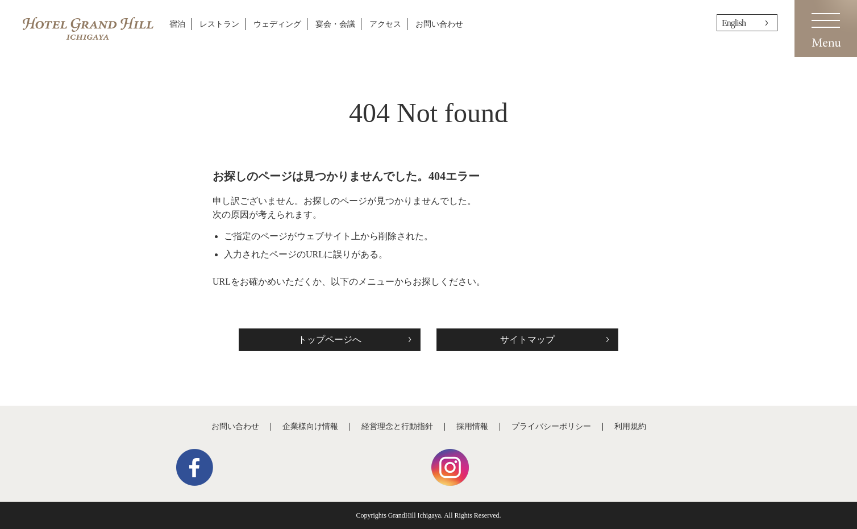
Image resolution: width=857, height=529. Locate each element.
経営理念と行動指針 (397, 426)
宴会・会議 (335, 24)
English (734, 23)
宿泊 (177, 24)
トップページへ (329, 339)
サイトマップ (527, 339)
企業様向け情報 (310, 426)
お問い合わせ (439, 24)
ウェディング (277, 24)
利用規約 (630, 426)
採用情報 (472, 426)
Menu (825, 28)
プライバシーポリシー (551, 426)
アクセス (385, 24)
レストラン (219, 24)
